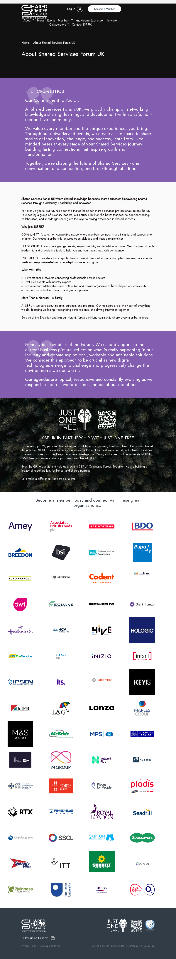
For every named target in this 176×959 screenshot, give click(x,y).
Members (64, 20)
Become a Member (104, 9)
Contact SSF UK (82, 24)
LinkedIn (53, 938)
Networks (112, 20)
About (27, 20)
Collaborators (57, 24)
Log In (71, 9)
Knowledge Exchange (89, 20)
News (40, 20)
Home (25, 43)
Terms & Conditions (49, 946)
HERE (92, 458)
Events (51, 20)
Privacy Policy (28, 946)
